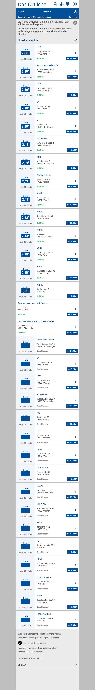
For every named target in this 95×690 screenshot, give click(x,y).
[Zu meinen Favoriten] (68, 4)
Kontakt (43, 634)
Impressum (22, 638)
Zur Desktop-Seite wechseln (29, 658)
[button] (32, 643)
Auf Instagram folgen (48, 648)
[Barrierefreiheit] (75, 4)
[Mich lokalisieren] (48, 40)
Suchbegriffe (32, 634)
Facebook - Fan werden (28, 648)
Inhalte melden (54, 634)
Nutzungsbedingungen (38, 638)
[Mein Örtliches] (62, 4)
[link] (75, 23)
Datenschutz (55, 638)
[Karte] (75, 11)
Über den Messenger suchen (30, 652)
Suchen (22, 665)
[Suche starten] (55, 4)
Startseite (22, 634)
